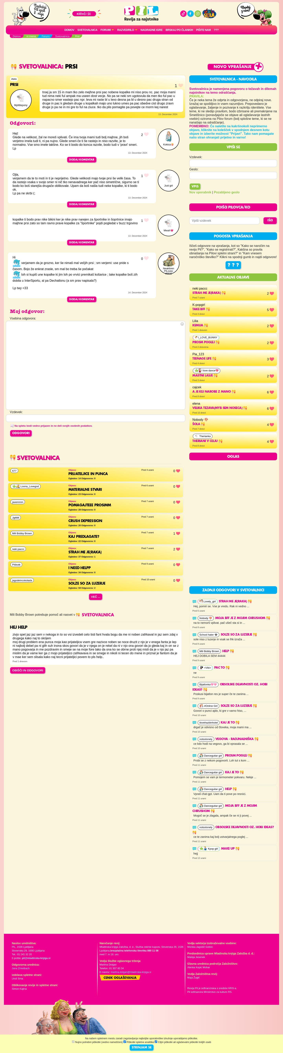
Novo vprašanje (233, 67)
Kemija (200, 325)
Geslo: (193, 169)
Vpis (195, 186)
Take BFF (201, 309)
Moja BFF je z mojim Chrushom (242, 618)
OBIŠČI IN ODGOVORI (27, 670)
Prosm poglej (205, 342)
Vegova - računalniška (236, 739)
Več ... (95, 596)
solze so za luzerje (239, 634)
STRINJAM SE (142, 1047)
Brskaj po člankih (179, 29)
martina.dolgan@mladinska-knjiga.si (131, 972)
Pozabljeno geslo (227, 192)
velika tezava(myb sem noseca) (219, 408)
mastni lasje (204, 375)
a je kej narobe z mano (213, 391)
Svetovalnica (87, 29)
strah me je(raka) (208, 293)
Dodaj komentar (81, 159)
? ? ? (233, 265)
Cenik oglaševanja (120, 978)
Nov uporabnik (200, 192)
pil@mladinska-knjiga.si (36, 958)
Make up (230, 848)
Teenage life (204, 358)
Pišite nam (203, 29)
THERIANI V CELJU (207, 441)
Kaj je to (230, 722)
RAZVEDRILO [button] (125, 29)
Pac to (222, 667)
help (228, 651)
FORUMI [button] (106, 29)
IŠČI (270, 220)
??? (216, 29)
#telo (14, 79)
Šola (198, 424)
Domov (69, 29)
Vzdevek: (195, 157)
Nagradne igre (152, 29)
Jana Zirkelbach (20, 968)
